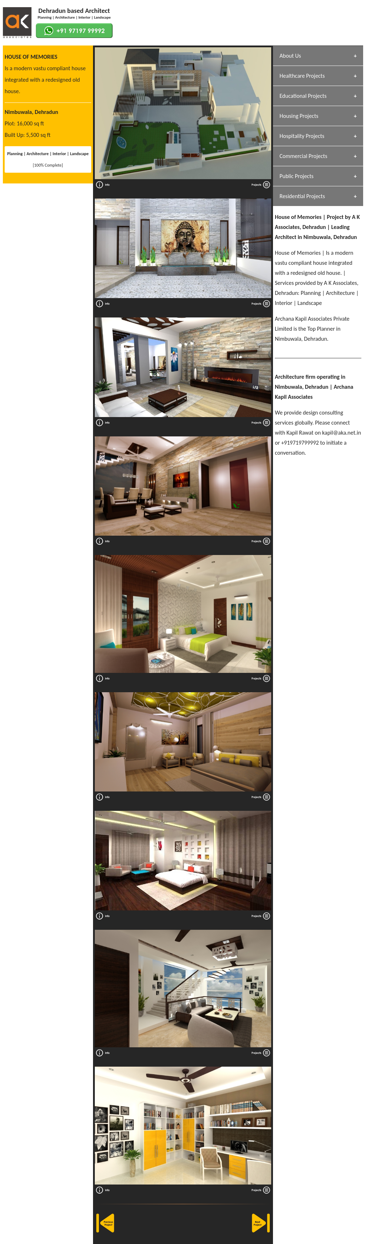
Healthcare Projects (301, 75)
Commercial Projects (303, 156)
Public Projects (296, 176)
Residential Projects (302, 196)
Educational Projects (302, 95)
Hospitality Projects (301, 136)
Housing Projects (298, 116)
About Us (290, 55)
